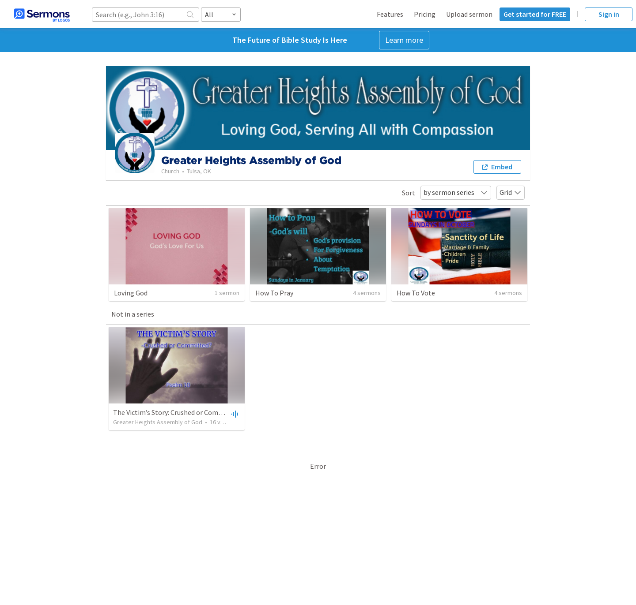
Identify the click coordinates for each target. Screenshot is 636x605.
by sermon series (456, 192)
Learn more (404, 40)
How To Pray (274, 292)
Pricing (424, 14)
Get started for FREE (535, 14)
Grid (511, 192)
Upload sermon (469, 14)
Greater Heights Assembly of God (157, 422)
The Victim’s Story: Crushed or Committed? (177, 412)
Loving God (131, 292)
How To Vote (416, 292)
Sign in (608, 14)
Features (390, 14)
